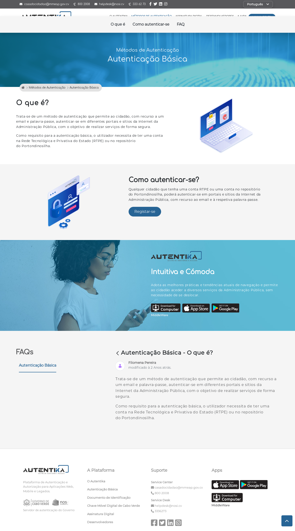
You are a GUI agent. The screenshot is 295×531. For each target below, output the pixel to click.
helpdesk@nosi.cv (168, 505)
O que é (118, 24)
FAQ (180, 24)
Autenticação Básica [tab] (37, 365)
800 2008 (162, 493)
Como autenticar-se (151, 24)
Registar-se (144, 211)
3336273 (160, 511)
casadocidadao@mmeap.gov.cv (179, 487)
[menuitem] (115, 482)
